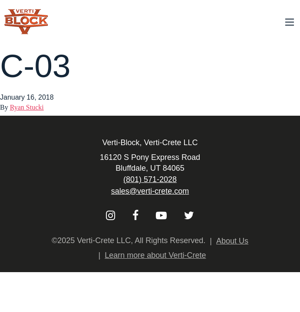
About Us (232, 241)
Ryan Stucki (27, 107)
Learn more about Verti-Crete (155, 255)
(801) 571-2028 (150, 179)
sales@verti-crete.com (150, 191)
